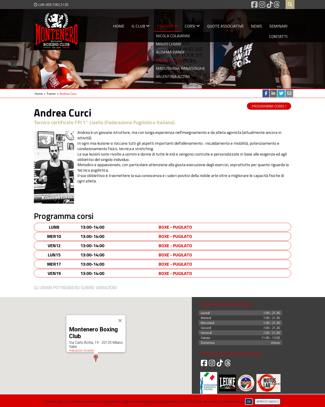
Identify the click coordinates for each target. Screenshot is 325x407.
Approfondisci (267, 401)
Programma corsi (268, 106)
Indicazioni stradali (81, 350)
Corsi (192, 26)
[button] (96, 358)
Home (118, 26)
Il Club (141, 26)
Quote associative (225, 26)
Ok (249, 401)
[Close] (120, 320)
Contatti (278, 36)
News (256, 26)
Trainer (167, 26)
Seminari (278, 26)
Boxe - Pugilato (175, 227)
